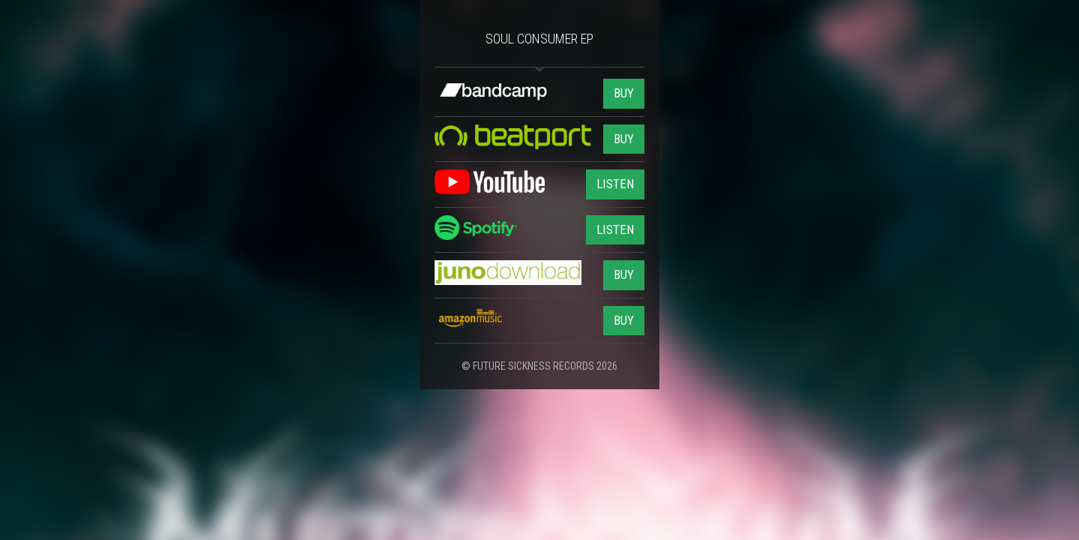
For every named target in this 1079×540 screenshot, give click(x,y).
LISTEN (615, 183)
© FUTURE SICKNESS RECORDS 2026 (539, 366)
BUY (624, 93)
